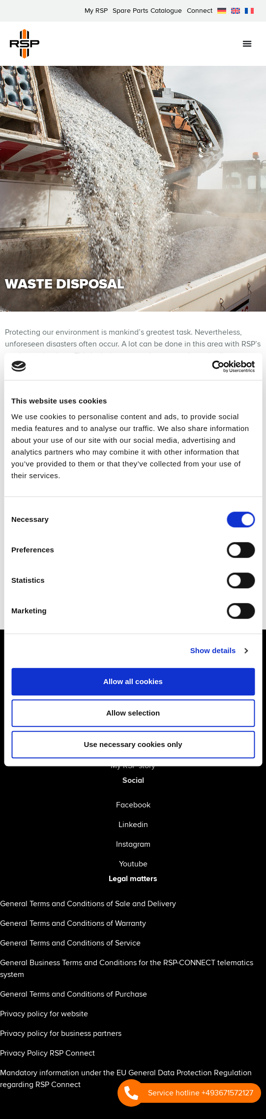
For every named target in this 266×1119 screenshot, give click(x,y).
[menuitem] (221, 11)
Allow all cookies (133, 681)
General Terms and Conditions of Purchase (73, 994)
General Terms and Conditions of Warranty (73, 923)
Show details (213, 650)
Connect (199, 10)
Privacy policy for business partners (60, 1033)
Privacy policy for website (44, 1014)
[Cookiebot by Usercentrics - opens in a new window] (212, 366)
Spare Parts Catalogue (147, 10)
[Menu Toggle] (247, 43)
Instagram (133, 844)
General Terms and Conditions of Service (70, 943)
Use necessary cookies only (133, 744)
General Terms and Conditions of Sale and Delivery (88, 904)
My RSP (96, 10)
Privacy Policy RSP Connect (47, 1053)
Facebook (133, 805)
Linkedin (133, 825)
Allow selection (133, 713)
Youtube (133, 864)
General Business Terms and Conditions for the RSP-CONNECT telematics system (126, 968)
